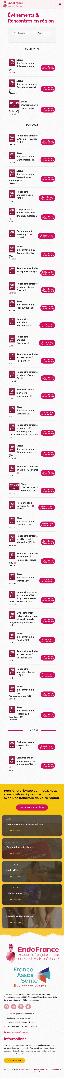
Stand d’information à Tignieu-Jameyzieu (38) (23, 450)
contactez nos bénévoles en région (24, 1054)
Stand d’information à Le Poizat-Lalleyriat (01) (23, 85)
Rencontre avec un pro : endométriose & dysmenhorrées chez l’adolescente (23, 596)
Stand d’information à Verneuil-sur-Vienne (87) (21, 175)
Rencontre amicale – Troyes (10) (25, 672)
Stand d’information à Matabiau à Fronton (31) (21, 712)
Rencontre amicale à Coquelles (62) (27, 270)
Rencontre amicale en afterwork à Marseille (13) (27, 539)
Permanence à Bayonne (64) (24, 504)
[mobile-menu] (57, 4)
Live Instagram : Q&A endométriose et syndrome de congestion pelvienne (23, 617)
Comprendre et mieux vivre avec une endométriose (26, 213)
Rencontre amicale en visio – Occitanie (27, 468)
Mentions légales (33, 1069)
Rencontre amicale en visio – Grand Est (27, 375)
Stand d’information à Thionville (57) (29, 487)
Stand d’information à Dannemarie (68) (25, 156)
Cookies (22, 1069)
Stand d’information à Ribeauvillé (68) (25, 304)
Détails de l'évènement (48, 68)
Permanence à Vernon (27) (24, 233)
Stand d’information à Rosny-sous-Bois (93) (23, 106)
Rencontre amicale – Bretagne (22, 340)
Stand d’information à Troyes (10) (25, 577)
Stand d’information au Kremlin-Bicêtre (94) (22, 251)
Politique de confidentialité (50, 1069)
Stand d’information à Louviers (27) (25, 410)
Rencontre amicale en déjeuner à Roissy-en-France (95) (23, 558)
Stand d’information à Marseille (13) (25, 521)
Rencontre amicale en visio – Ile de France (27, 287)
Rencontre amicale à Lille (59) (24, 195)
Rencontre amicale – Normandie (22, 322)
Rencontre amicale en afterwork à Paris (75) (27, 357)
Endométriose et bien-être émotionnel (25, 393)
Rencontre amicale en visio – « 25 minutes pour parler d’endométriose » (23, 429)
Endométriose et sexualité (25, 744)
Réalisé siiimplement (32, 1072)
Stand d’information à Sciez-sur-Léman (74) (22, 64)
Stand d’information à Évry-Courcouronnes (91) (21, 691)
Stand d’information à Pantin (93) (25, 637)
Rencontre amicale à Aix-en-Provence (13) (27, 139)
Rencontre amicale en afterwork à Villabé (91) (27, 654)
